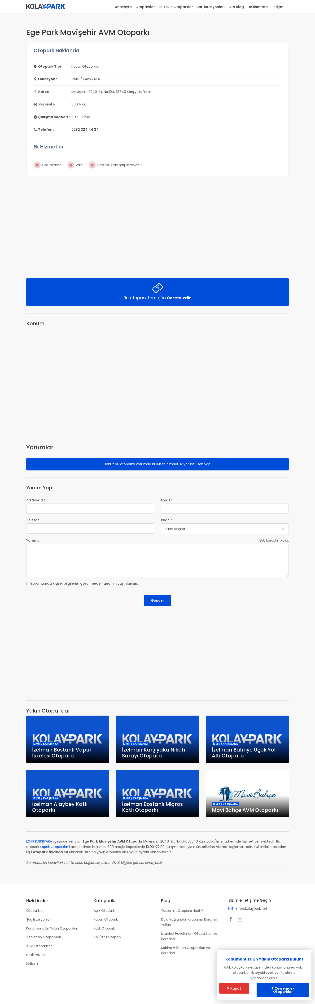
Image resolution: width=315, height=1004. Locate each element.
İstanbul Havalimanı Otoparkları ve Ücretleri (189, 936)
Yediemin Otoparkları (43, 937)
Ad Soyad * (35, 500)
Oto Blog (236, 6)
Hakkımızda (258, 6)
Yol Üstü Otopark (107, 937)
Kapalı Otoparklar (54, 846)
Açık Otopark (104, 910)
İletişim (277, 6)
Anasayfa (123, 6)
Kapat (234, 988)
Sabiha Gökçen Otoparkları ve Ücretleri (185, 950)
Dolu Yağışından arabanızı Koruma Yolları (189, 922)
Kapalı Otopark (106, 919)
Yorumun (34, 540)
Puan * (166, 520)
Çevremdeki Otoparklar (283, 990)
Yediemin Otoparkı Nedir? (182, 910)
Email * (167, 500)
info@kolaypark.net (251, 908)
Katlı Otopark (104, 928)
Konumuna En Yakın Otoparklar (51, 928)
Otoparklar (145, 6)
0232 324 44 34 (85, 129)
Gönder (157, 600)
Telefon (32, 520)
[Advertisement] (157, 230)
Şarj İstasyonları (211, 6)
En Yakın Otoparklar (176, 6)
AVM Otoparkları (39, 946)
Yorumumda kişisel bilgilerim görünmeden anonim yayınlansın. (84, 583)
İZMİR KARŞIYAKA (39, 841)
